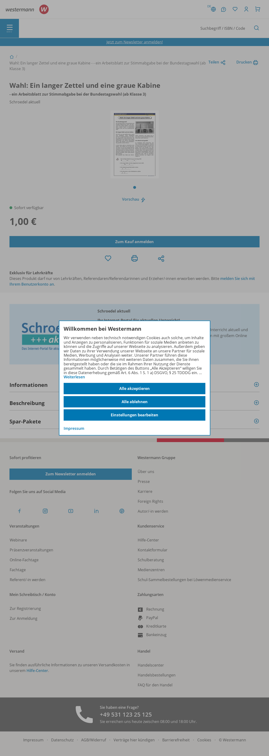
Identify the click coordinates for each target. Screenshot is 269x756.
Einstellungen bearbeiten (134, 415)
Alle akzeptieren (134, 388)
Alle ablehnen (135, 401)
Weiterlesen (74, 377)
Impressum (74, 428)
